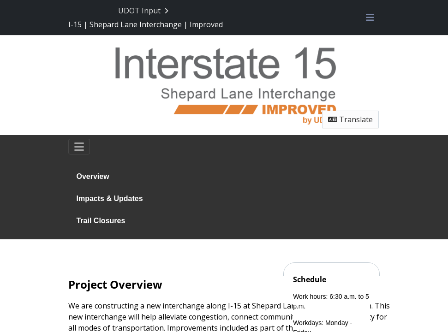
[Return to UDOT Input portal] (144, 11)
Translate (350, 119)
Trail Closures (101, 221)
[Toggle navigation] (79, 146)
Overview (93, 176)
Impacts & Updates (110, 198)
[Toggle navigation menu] (370, 17)
